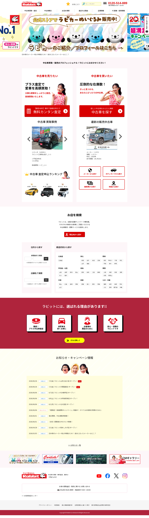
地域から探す (114, 186)
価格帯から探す (90, 186)
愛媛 (82, 284)
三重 (93, 272)
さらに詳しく (75, 343)
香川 (88, 284)
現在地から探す (75, 234)
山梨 (60, 272)
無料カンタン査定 (47, 110)
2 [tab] (73, 49)
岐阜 (88, 272)
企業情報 (101, 10)
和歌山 (110, 275)
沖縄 (121, 287)
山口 (60, 287)
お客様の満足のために (87, 329)
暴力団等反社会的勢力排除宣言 (101, 508)
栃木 (110, 263)
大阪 (105, 272)
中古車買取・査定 (30, 10)
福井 (66, 275)
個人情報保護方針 (67, 508)
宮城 (98, 260)
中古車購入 (48, 10)
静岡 (98, 272)
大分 (105, 287)
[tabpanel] (74, 32)
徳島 (98, 284)
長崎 (115, 284)
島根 (71, 284)
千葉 (115, 260)
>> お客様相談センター (30, 498)
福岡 (105, 284)
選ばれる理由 (83, 10)
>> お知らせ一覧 (74, 448)
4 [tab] (79, 49)
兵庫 (110, 272)
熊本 (121, 284)
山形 (82, 263)
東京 (105, 260)
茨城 (105, 263)
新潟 (71, 272)
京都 (115, 272)
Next (65, 139)
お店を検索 (66, 10)
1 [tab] (70, 49)
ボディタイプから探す (114, 174)
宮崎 (110, 287)
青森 (82, 260)
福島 (88, 263)
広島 (66, 284)
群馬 (115, 263)
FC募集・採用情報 (118, 10)
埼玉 (121, 260)
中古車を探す (101, 110)
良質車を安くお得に (62, 329)
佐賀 (110, 284)
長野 (66, 272)
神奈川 (110, 260)
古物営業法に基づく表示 (82, 508)
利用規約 (57, 508)
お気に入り (76, 4)
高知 (93, 284)
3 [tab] (76, 49)
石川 (60, 275)
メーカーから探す (90, 174)
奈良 (105, 275)
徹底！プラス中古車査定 (36, 329)
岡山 (60, 284)
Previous (28, 139)
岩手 (88, 260)
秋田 (93, 260)
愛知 (82, 272)
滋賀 (121, 272)
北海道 (60, 260)
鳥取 (76, 284)
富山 (76, 272)
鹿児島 (115, 287)
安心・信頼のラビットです (113, 329)
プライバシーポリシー (45, 508)
